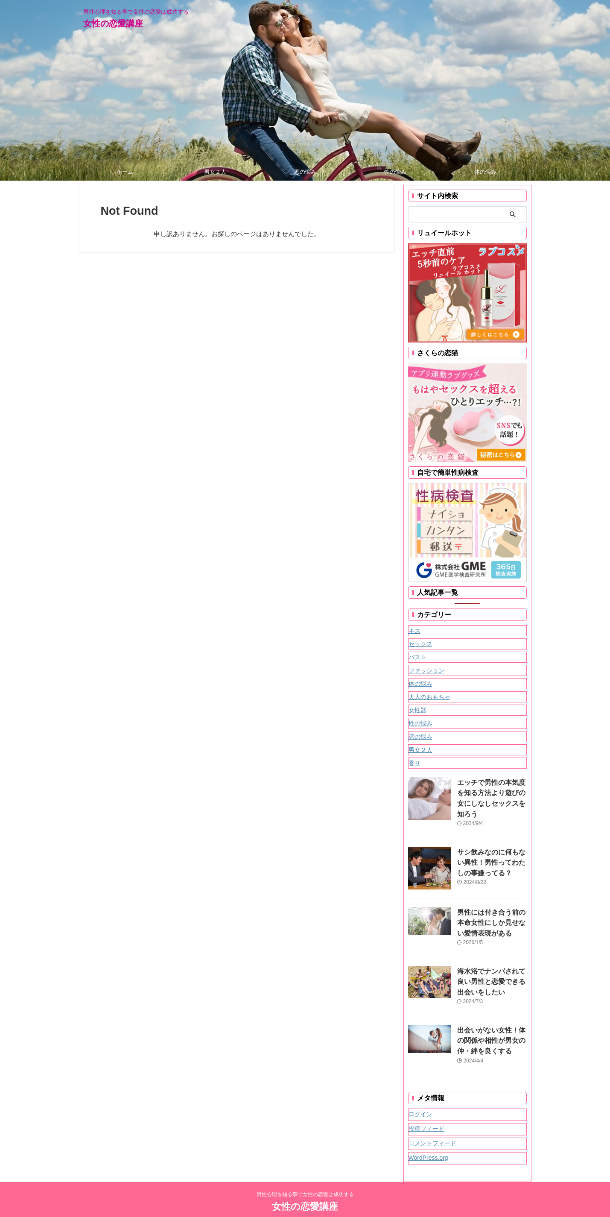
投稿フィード (426, 1111)
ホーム (125, 172)
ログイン (420, 1097)
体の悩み (485, 172)
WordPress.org (428, 1140)
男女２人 (215, 172)
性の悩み (395, 172)
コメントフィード (432, 1126)
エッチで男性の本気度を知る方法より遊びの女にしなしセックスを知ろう (490, 791)
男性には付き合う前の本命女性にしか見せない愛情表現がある (490, 912)
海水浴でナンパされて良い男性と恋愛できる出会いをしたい (490, 968)
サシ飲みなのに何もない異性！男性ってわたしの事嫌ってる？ (490, 852)
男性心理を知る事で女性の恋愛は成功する (305, 1177)
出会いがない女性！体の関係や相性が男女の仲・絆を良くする (490, 1025)
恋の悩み (305, 172)
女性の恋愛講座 (113, 23)
